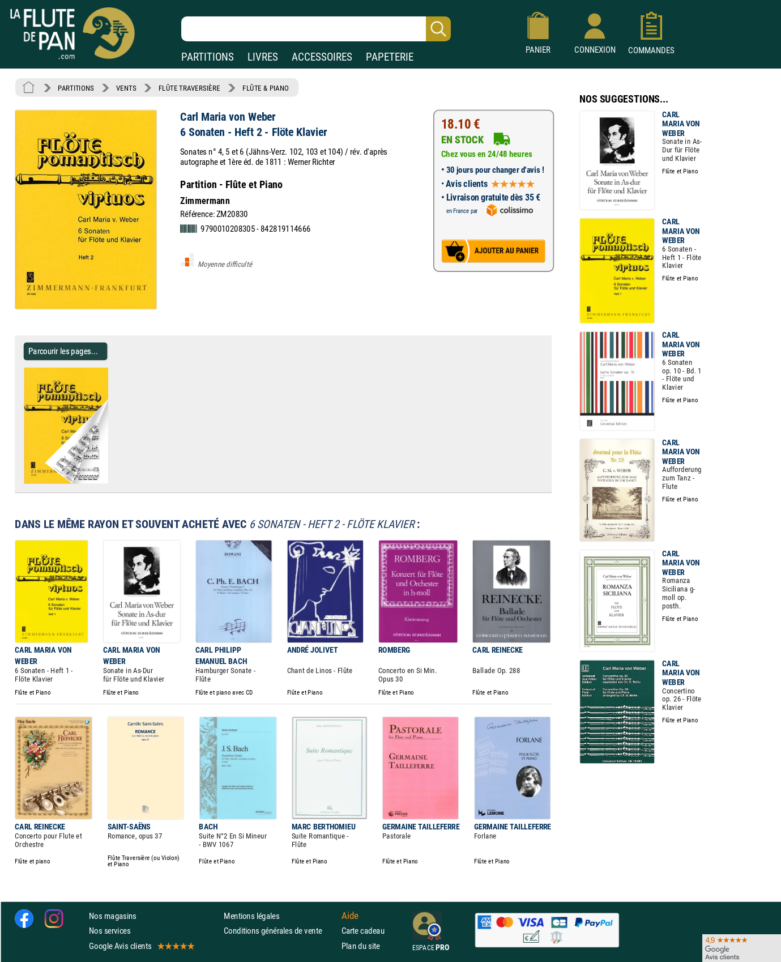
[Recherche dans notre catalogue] (316, 28)
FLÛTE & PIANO (265, 87)
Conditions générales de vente (280, 930)
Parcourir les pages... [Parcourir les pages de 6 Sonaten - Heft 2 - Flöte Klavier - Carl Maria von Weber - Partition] (63, 351)
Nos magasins (112, 916)
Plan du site (361, 946)
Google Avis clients (141, 946)
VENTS (126, 87)
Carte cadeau (363, 930)
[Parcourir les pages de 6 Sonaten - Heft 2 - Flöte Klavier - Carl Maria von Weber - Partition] (112, 481)
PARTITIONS (207, 56)
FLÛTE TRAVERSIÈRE (189, 87)
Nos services (109, 930)
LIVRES (262, 56)
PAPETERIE (389, 56)
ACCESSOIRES (322, 56)
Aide (350, 916)
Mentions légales (251, 916)
